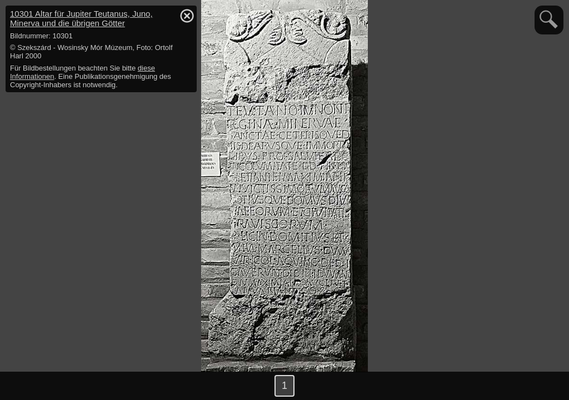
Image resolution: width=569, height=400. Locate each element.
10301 (81, 18)
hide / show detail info (187, 16)
